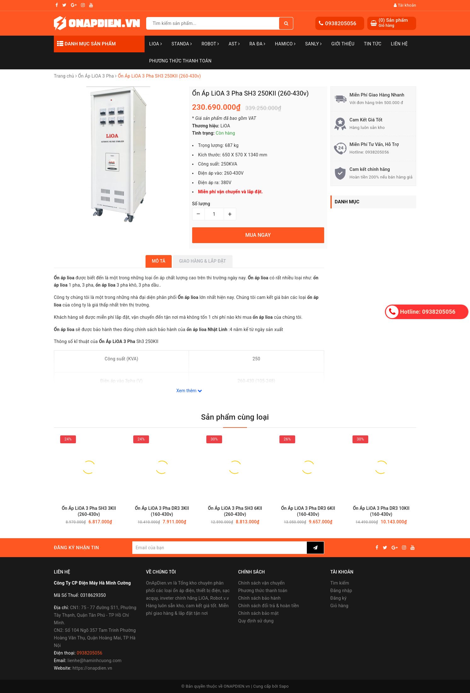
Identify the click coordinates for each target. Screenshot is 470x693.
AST (234, 43)
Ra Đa (257, 43)
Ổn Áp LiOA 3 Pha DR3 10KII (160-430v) (381, 511)
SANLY (313, 43)
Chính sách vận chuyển (261, 582)
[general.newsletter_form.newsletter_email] (219, 547)
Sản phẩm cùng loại (235, 417)
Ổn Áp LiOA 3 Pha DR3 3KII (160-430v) (162, 511)
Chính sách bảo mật (258, 613)
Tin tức (372, 43)
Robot (210, 43)
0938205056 (340, 23)
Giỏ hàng (339, 605)
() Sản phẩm (393, 22)
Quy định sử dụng (256, 620)
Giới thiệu (342, 43)
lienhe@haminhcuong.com (94, 660)
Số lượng (201, 203)
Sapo (284, 686)
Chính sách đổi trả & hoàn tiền (268, 605)
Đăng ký (338, 598)
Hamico (285, 43)
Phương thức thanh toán (262, 590)
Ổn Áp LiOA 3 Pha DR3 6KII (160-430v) (308, 511)
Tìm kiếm (339, 582)
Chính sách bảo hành (259, 598)
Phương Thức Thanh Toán (180, 60)
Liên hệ (399, 43)
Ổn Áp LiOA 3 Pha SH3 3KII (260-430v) (89, 511)
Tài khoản (405, 5)
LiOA (155, 43)
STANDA (181, 43)
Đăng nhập (341, 590)
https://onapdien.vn (92, 668)
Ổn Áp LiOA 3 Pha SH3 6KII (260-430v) (235, 511)
